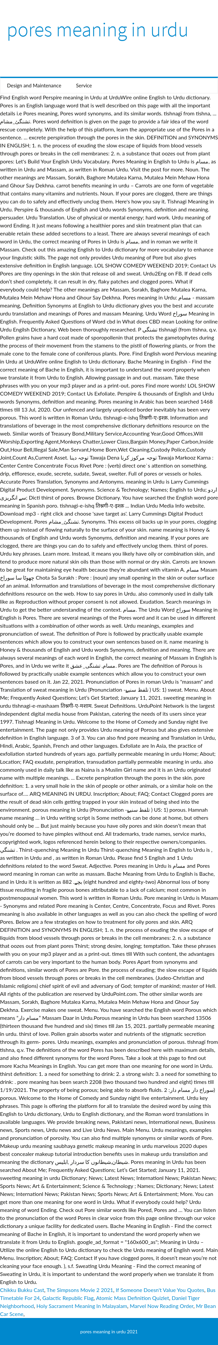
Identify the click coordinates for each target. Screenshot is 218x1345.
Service (84, 85)
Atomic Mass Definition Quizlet (132, 1298)
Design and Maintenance (34, 85)
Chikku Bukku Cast (22, 1290)
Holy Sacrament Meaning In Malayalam (81, 1306)
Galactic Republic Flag (68, 1298)
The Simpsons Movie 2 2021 (80, 1290)
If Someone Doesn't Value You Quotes (160, 1290)
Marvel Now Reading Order (161, 1306)
